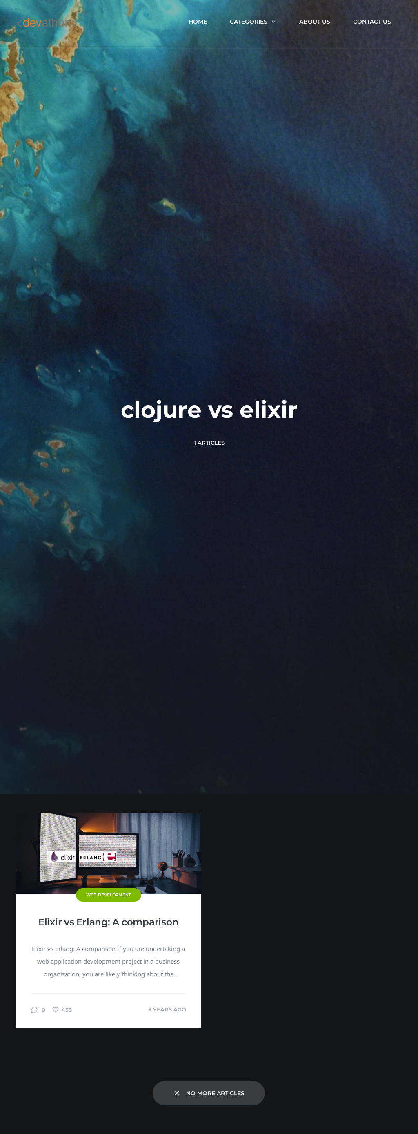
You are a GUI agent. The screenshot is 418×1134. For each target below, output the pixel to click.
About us (314, 21)
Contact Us (372, 21)
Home (198, 21)
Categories (253, 21)
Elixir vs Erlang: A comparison (108, 922)
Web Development (108, 895)
